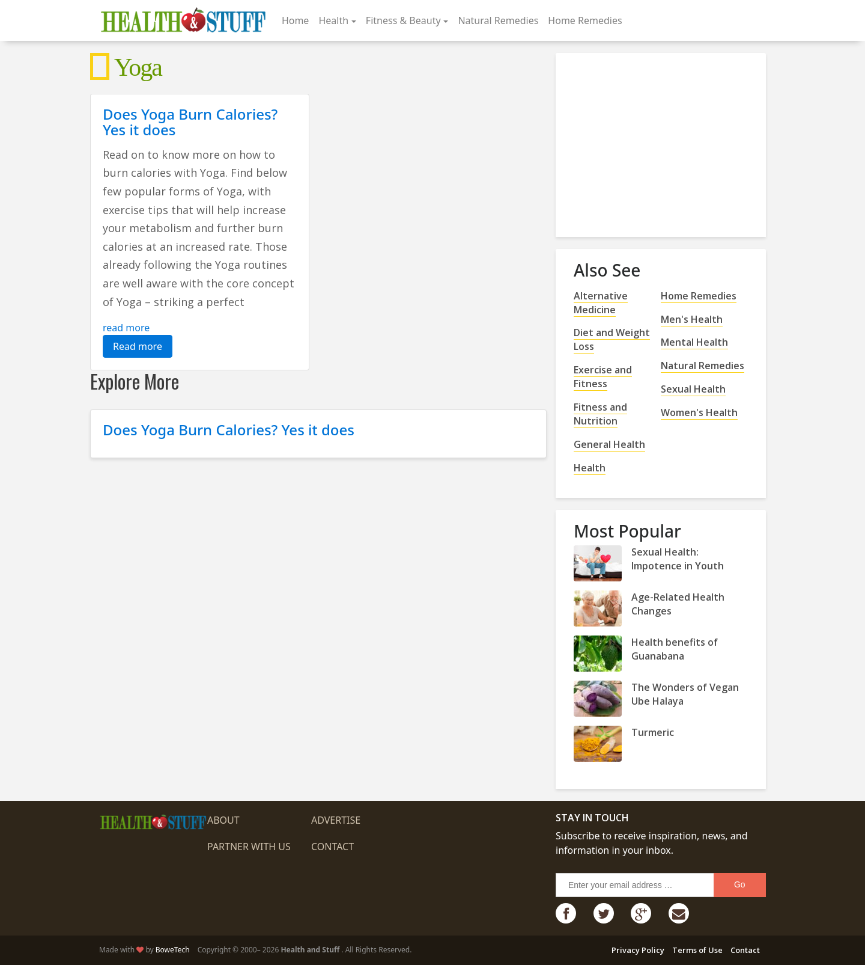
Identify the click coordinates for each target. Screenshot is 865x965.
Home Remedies (585, 20)
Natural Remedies (498, 20)
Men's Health (692, 319)
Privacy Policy (638, 950)
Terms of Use (697, 950)
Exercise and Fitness (603, 376)
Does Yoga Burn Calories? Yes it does (190, 121)
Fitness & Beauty (403, 20)
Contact (332, 846)
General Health (609, 444)
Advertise (335, 820)
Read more (137, 346)
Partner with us (249, 846)
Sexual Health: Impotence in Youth (677, 558)
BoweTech (173, 950)
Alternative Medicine (601, 302)
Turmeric (652, 732)
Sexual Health (693, 389)
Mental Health (694, 342)
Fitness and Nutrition (600, 413)
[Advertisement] (664, 140)
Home (295, 20)
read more (126, 327)
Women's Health (699, 412)
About (223, 820)
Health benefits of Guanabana (674, 649)
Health (333, 20)
